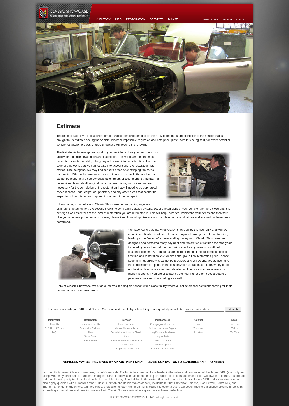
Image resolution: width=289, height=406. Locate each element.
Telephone (198, 328)
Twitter (234, 328)
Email (198, 324)
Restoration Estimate (90, 328)
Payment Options (162, 344)
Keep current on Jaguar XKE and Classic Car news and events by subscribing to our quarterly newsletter (116, 309)
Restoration (136, 19)
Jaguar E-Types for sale (163, 348)
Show (90, 332)
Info (118, 19)
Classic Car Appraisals (126, 328)
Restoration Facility (90, 324)
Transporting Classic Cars (126, 348)
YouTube (234, 332)
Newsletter (210, 19)
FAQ (54, 332)
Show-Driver (90, 336)
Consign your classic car (162, 324)
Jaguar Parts (162, 336)
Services (156, 19)
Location (198, 332)
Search (227, 19)
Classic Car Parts (162, 340)
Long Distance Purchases (163, 332)
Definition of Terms (54, 328)
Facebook (235, 324)
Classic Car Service (126, 324)
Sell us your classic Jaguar (162, 328)
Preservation (90, 340)
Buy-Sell (174, 19)
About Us (54, 324)
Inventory (103, 19)
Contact (241, 19)
